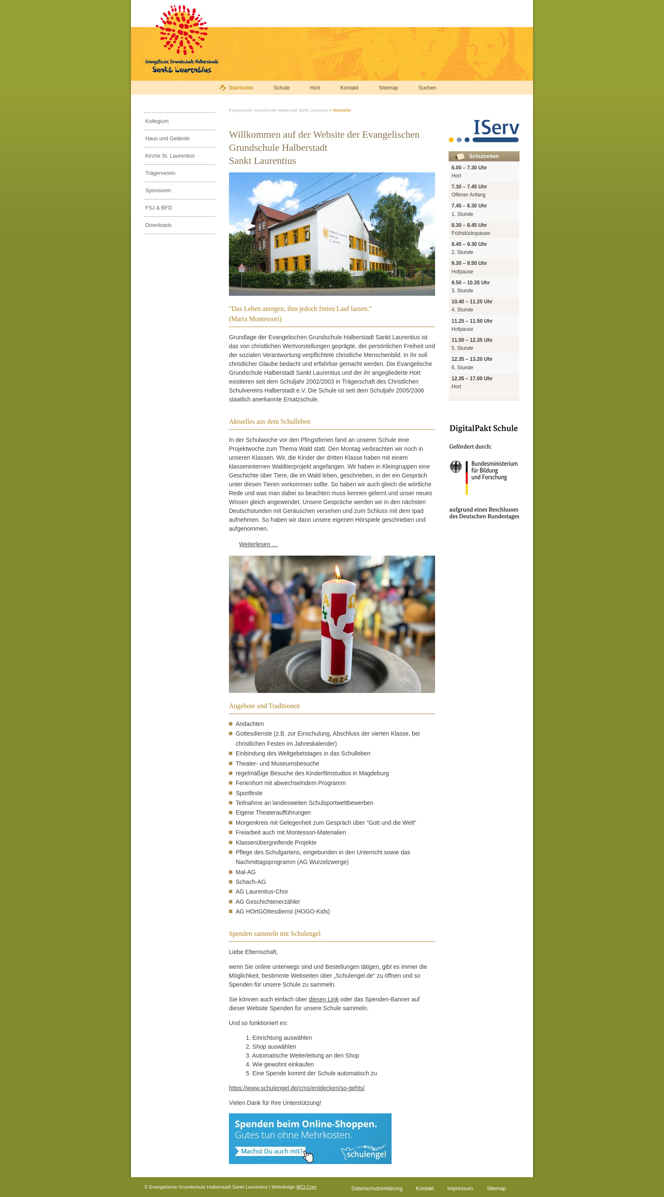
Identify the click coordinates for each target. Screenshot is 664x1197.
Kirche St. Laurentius (170, 156)
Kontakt (349, 88)
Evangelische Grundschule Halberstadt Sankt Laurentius (278, 110)
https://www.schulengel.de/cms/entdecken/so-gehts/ (297, 1088)
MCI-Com (307, 1186)
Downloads (158, 225)
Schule (281, 88)
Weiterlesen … (258, 544)
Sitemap (388, 88)
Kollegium (157, 121)
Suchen (428, 88)
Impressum (460, 1189)
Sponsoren (158, 191)
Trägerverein (160, 173)
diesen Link (324, 999)
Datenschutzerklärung (377, 1189)
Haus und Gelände (167, 139)
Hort (315, 88)
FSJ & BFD (158, 208)
